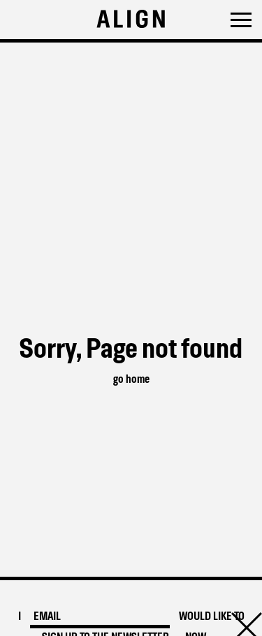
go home (131, 379)
